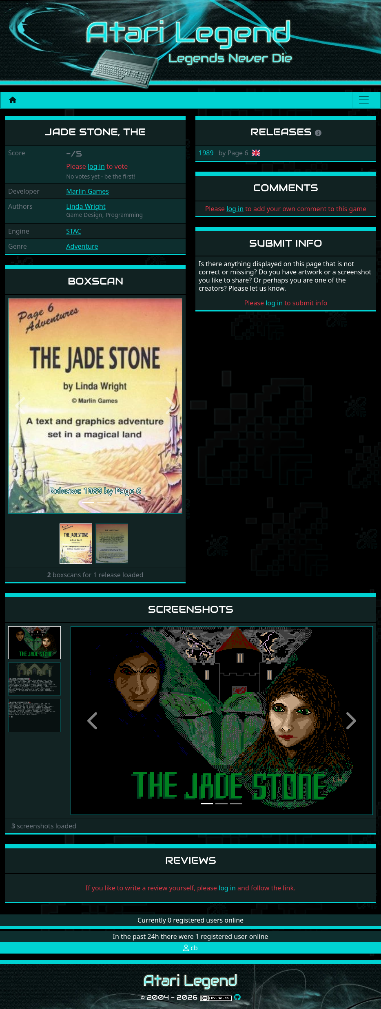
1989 (206, 152)
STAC (73, 231)
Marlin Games (87, 191)
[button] (21, 406)
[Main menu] (363, 100)
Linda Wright (85, 206)
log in (96, 166)
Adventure (82, 246)
